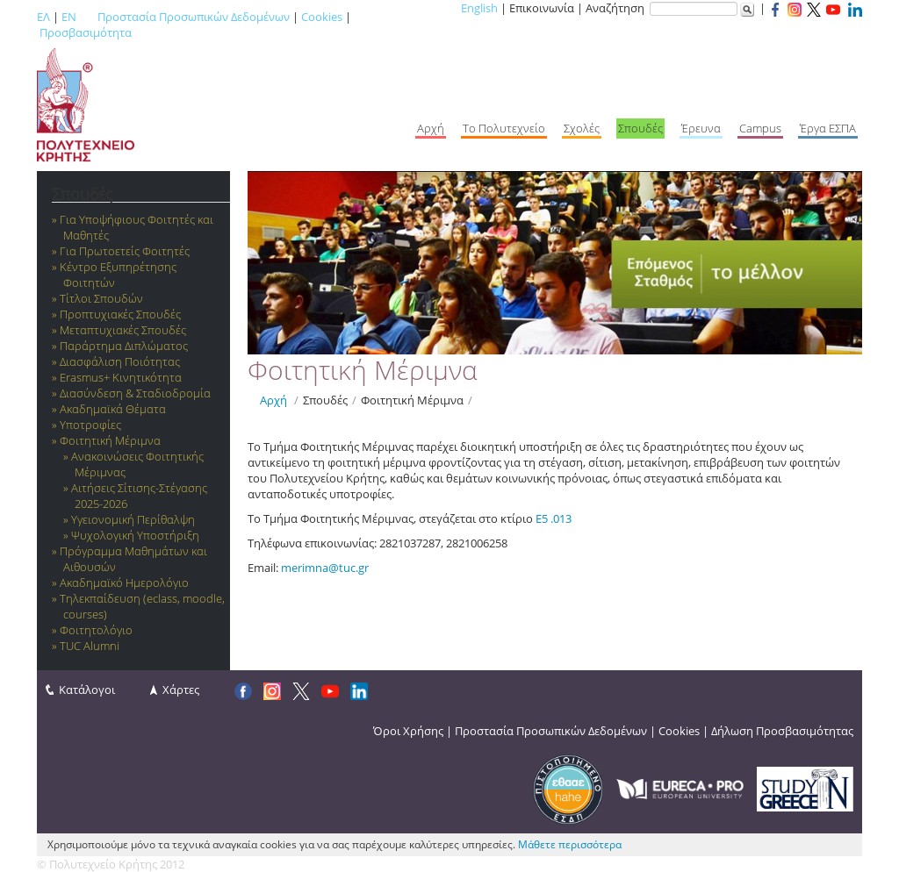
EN (68, 17)
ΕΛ (43, 17)
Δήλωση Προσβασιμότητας (782, 731)
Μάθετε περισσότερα (570, 844)
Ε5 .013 (554, 518)
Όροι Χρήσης (408, 731)
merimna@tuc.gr (325, 567)
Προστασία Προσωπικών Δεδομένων (193, 17)
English (479, 8)
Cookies (321, 17)
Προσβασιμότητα (86, 32)
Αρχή (273, 400)
